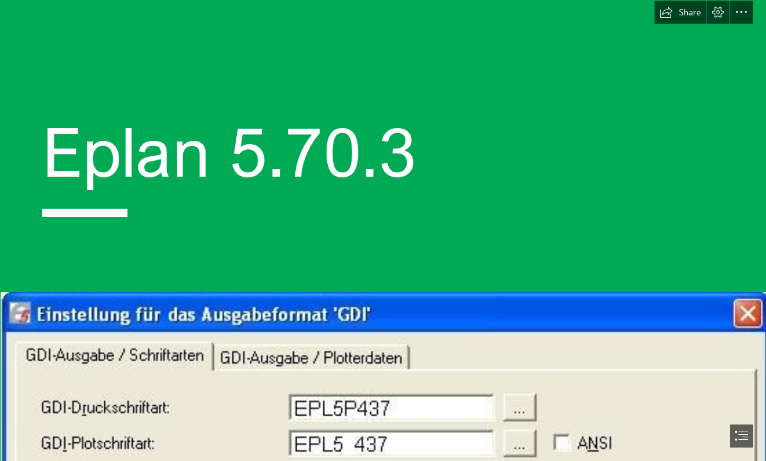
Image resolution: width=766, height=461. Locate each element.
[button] (680, 12)
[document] (383, 230)
